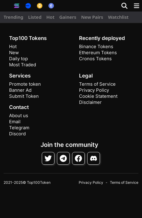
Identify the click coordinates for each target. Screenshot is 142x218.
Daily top (18, 58)
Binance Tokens (96, 46)
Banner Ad (20, 90)
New (14, 52)
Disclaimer (90, 102)
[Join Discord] (93, 158)
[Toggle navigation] (137, 6)
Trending (13, 17)
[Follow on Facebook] (78, 158)
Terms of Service (97, 84)
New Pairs (92, 17)
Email (15, 121)
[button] (6, 5)
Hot (50, 17)
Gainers (67, 17)
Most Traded (22, 65)
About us (18, 115)
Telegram (19, 127)
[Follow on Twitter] (48, 158)
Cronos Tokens (95, 58)
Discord (17, 134)
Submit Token (24, 96)
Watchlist (118, 17)
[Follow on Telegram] (63, 158)
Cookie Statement (98, 96)
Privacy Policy (94, 90)
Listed (34, 17)
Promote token (25, 84)
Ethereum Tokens (98, 52)
